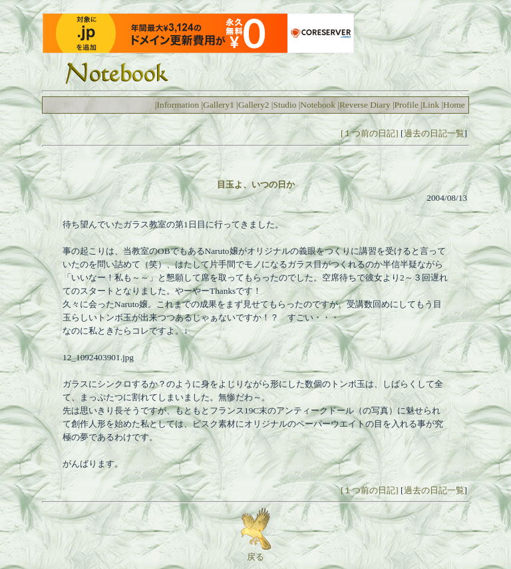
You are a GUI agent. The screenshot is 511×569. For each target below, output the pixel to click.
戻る (256, 552)
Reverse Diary (365, 105)
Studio (285, 105)
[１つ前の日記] (370, 133)
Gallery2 (253, 105)
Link (431, 105)
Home (454, 105)
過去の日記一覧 (434, 133)
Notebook (317, 105)
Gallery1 (218, 105)
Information (178, 105)
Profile (407, 105)
